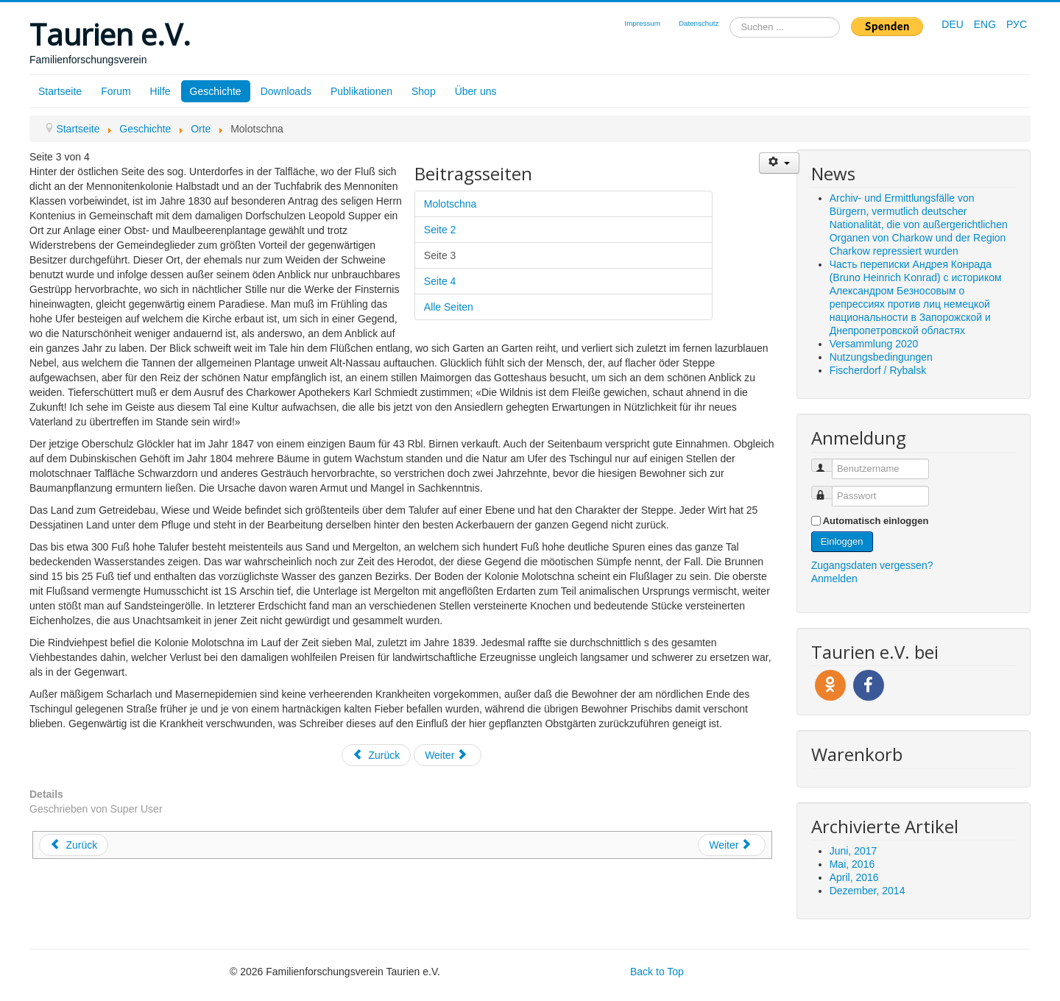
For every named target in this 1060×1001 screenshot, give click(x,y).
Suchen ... (729, 17)
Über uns (476, 91)
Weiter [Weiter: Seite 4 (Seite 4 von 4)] (446, 755)
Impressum (642, 23)
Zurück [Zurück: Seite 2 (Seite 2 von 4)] (376, 755)
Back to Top (657, 971)
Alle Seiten (448, 307)
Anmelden (834, 578)
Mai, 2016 (852, 864)
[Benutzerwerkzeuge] (779, 163)
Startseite (60, 91)
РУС (1016, 24)
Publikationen (361, 91)
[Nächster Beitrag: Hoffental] (732, 845)
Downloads (286, 91)
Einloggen (842, 541)
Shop (423, 91)
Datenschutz (698, 23)
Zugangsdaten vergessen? (872, 565)
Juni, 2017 (853, 851)
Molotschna (450, 204)
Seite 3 (440, 255)
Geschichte (215, 91)
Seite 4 (440, 281)
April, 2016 (854, 877)
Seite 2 (440, 230)
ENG (986, 24)
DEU (953, 24)
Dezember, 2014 (867, 890)
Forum (115, 91)
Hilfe (160, 91)
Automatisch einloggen (876, 520)
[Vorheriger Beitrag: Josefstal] (73, 845)
